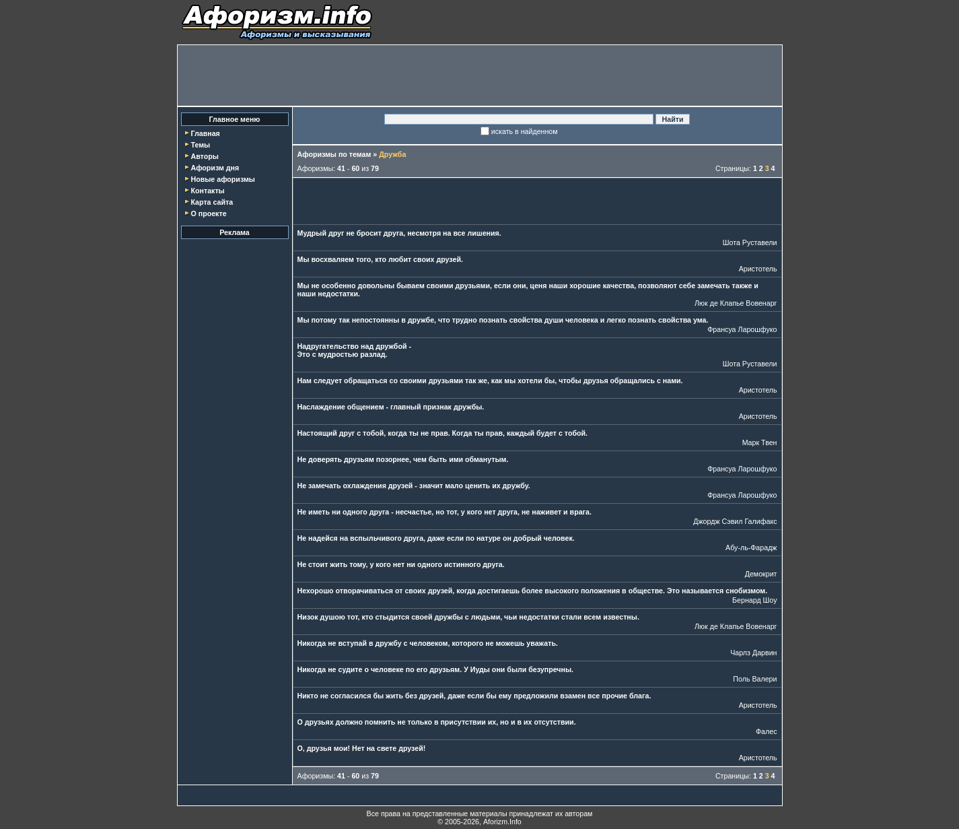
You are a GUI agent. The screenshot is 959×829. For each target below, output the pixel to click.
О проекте (208, 213)
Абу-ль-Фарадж (751, 547)
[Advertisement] (480, 75)
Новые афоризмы (222, 179)
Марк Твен (759, 442)
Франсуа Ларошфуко (742, 329)
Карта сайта (211, 202)
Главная (204, 133)
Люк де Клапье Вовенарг (736, 303)
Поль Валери (755, 679)
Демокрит (761, 574)
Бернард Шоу (754, 600)
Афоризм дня (214, 168)
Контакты (207, 191)
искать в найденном (524, 131)
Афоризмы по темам (334, 154)
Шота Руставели (750, 242)
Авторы (204, 156)
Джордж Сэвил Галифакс (735, 521)
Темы (200, 145)
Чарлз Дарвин (753, 653)
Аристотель (758, 269)
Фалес (766, 731)
